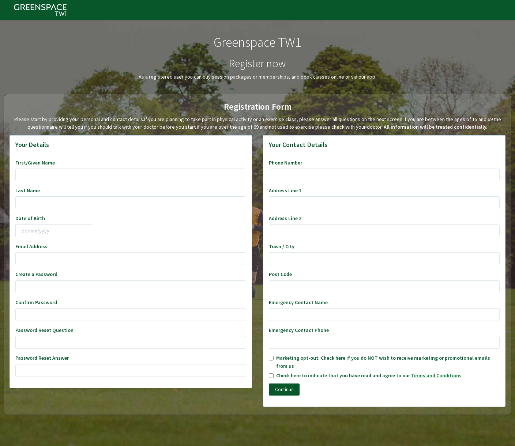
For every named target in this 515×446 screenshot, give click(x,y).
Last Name (27, 190)
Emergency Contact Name (298, 302)
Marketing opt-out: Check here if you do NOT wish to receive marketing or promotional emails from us (379, 362)
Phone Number (285, 162)
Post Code (280, 274)
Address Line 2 (285, 218)
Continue (284, 389)
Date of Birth (30, 218)
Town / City (281, 246)
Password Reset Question (44, 330)
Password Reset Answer (42, 358)
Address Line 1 (285, 190)
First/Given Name (35, 162)
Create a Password (36, 274)
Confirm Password (36, 302)
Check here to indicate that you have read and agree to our (365, 375)
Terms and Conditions (436, 375)
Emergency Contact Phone (299, 330)
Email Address (31, 246)
